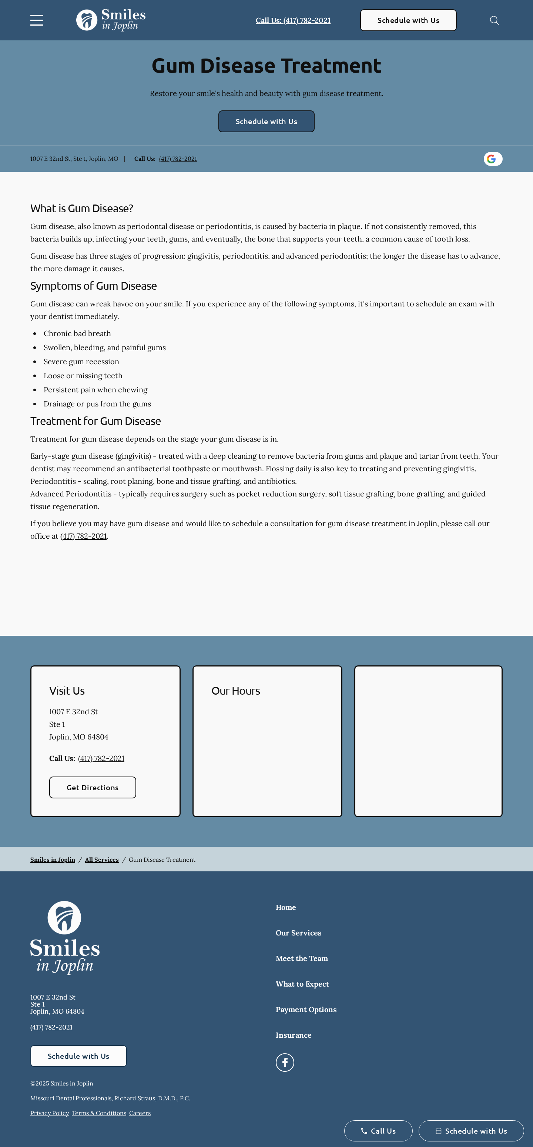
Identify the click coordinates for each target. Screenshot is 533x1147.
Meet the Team (302, 958)
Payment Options (306, 1009)
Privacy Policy (49, 1113)
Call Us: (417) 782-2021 (293, 20)
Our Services (299, 932)
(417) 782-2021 (178, 158)
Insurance (294, 1035)
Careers (140, 1113)
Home (286, 907)
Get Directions (93, 787)
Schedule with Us (408, 20)
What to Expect (302, 983)
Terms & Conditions (99, 1113)
